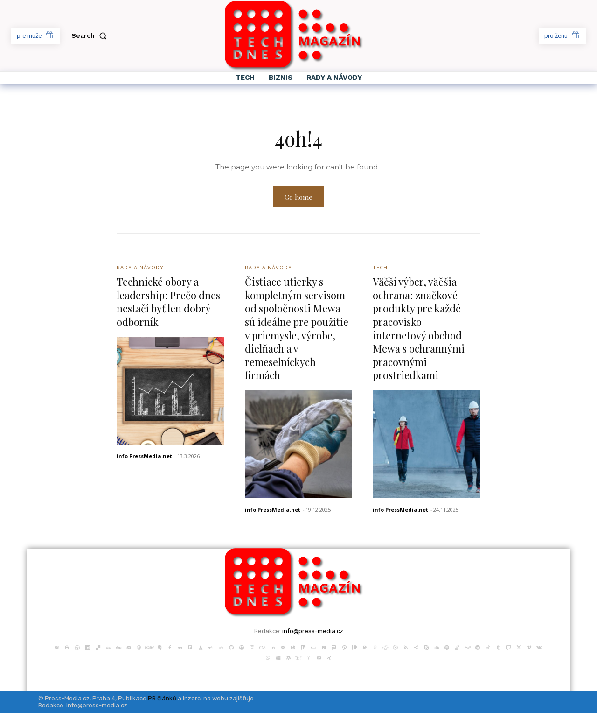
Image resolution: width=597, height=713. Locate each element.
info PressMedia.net (144, 455)
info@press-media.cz (312, 631)
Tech (380, 267)
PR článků (162, 698)
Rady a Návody (140, 267)
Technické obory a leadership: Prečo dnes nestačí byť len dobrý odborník (169, 302)
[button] (91, 35)
